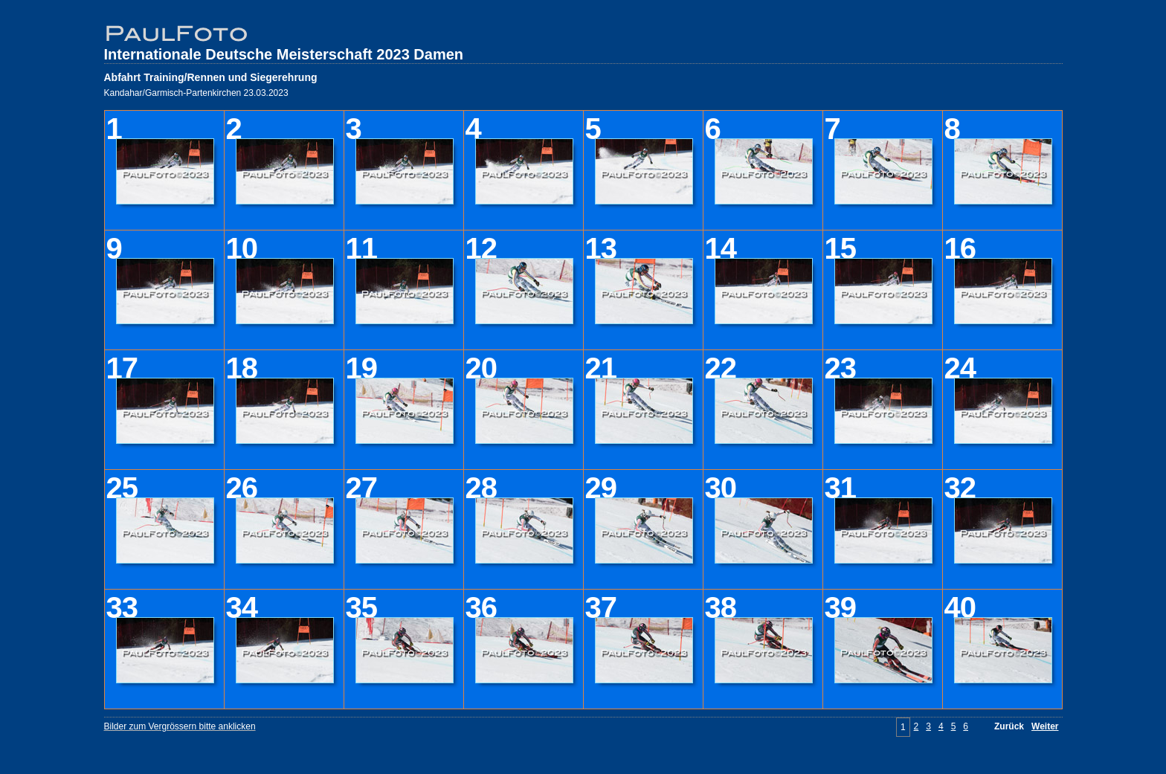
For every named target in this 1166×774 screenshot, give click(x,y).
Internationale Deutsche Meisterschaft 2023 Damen (284, 54)
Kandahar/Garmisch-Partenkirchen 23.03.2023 (196, 93)
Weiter (1044, 726)
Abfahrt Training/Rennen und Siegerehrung (211, 77)
